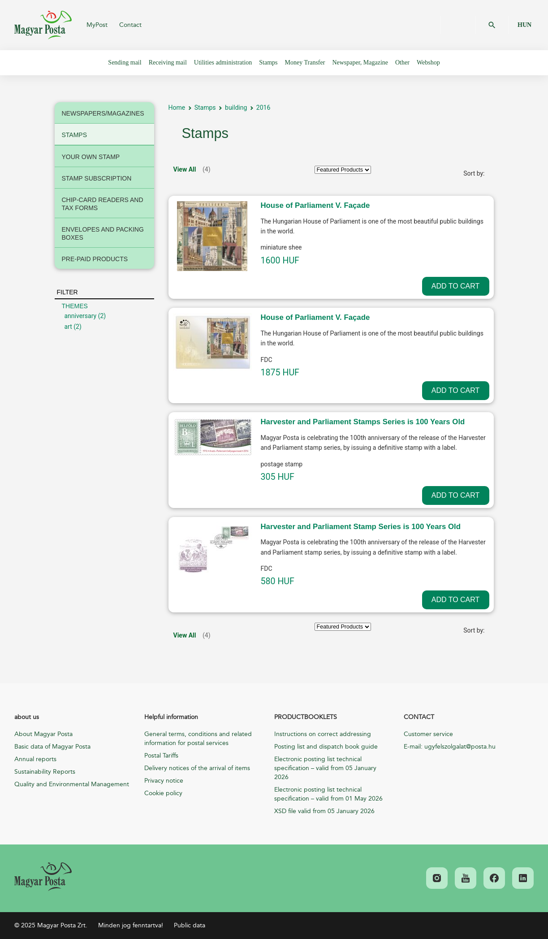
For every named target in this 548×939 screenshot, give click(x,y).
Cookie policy (163, 793)
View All (184, 169)
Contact (130, 25)
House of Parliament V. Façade (315, 205)
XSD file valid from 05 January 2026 (324, 811)
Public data (189, 925)
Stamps (205, 107)
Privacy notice (163, 780)
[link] (43, 876)
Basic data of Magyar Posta (52, 746)
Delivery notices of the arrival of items (197, 768)
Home (177, 107)
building (236, 107)
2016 (263, 107)
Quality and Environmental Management (71, 784)
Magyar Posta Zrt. (43, 25)
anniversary (81, 315)
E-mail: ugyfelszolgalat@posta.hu (450, 746)
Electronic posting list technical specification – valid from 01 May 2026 (328, 794)
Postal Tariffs (161, 755)
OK (492, 25)
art (68, 326)
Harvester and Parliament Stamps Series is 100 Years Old (363, 422)
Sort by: (473, 173)
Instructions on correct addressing (322, 734)
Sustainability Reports (44, 771)
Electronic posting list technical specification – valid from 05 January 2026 (325, 768)
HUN (524, 25)
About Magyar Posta (43, 734)
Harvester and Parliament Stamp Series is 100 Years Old (361, 526)
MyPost (97, 25)
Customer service (428, 734)
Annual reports (35, 759)
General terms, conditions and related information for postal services (198, 738)
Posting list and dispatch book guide (326, 746)
